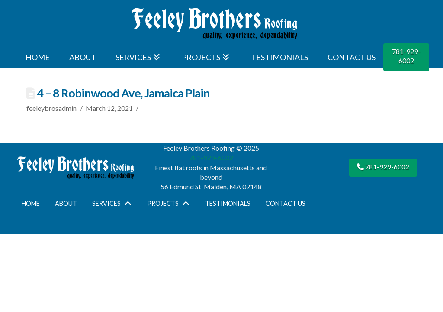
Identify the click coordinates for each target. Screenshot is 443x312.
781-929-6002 (406, 56)
